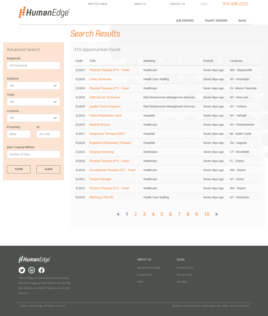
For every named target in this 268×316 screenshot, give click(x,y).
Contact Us (177, 4)
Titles (10, 95)
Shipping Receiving (102, 151)
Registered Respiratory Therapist (110, 142)
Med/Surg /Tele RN (101, 197)
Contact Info (144, 274)
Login (203, 4)
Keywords (13, 58)
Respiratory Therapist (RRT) (107, 133)
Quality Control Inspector (105, 106)
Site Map (182, 281)
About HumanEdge (148, 267)
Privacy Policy (185, 267)
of (37, 127)
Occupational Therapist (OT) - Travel (113, 170)
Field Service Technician (105, 97)
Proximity (13, 127)
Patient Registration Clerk (106, 115)
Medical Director (100, 124)
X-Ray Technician (101, 79)
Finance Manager (101, 179)
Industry (13, 78)
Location (13, 111)
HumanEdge (49, 12)
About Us (140, 4)
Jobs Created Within (20, 147)
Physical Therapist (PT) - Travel (109, 70)
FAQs (140, 281)
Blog (242, 20)
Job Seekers (185, 20)
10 (206, 214)
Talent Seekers (216, 20)
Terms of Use (184, 274)
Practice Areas (97, 4)
